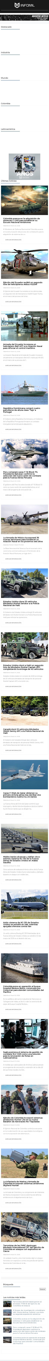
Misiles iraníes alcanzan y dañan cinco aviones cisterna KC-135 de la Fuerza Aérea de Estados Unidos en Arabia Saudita (21, 860)
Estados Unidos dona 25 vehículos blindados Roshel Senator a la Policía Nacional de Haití (21, 603)
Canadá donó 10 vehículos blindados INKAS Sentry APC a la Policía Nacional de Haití (23, 731)
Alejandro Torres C (8, 545)
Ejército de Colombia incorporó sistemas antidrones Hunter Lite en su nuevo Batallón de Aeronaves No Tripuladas (23, 1120)
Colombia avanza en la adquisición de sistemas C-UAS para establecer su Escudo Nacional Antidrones (21, 220)
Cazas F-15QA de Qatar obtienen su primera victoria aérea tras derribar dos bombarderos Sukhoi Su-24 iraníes (22, 795)
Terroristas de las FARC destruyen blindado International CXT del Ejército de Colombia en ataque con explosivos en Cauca (23, 1248)
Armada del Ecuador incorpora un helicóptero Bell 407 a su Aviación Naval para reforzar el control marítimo (22, 346)
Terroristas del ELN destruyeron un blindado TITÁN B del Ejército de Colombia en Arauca (27, 1305)
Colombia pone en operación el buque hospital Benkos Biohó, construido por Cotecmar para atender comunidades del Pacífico (23, 989)
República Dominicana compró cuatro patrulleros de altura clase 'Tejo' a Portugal (21, 410)
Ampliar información (13, 239)
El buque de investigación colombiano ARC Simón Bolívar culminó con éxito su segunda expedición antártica (29, 1313)
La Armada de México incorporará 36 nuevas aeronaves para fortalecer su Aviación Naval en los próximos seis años (23, 540)
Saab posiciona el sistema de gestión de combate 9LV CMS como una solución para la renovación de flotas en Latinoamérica (23, 1055)
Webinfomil (6, 226)
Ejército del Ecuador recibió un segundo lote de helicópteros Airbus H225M (22, 283)
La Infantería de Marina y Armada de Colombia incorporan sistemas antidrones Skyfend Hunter (23, 1183)
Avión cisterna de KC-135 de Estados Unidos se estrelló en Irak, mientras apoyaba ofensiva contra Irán (21, 924)
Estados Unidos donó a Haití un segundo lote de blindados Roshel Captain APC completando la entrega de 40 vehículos (23, 667)
